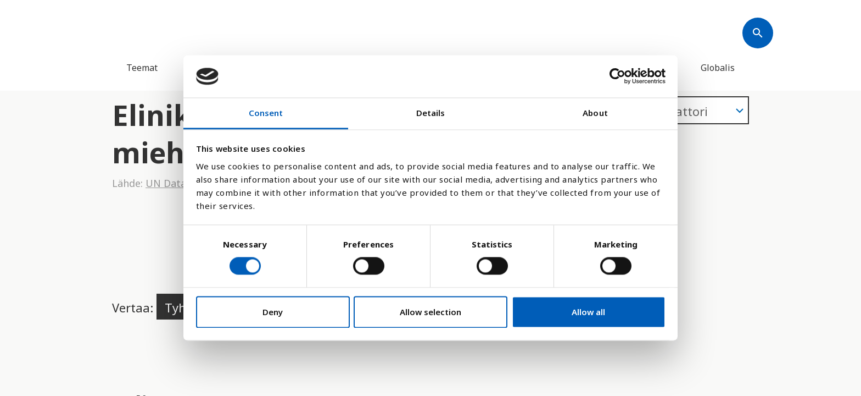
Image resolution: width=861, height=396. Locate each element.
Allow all (588, 311)
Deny (272, 311)
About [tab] (595, 112)
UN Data (166, 183)
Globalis (718, 67)
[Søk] (757, 33)
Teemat (142, 67)
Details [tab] (430, 112)
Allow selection (430, 311)
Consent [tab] (266, 112)
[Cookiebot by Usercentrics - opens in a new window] (617, 76)
